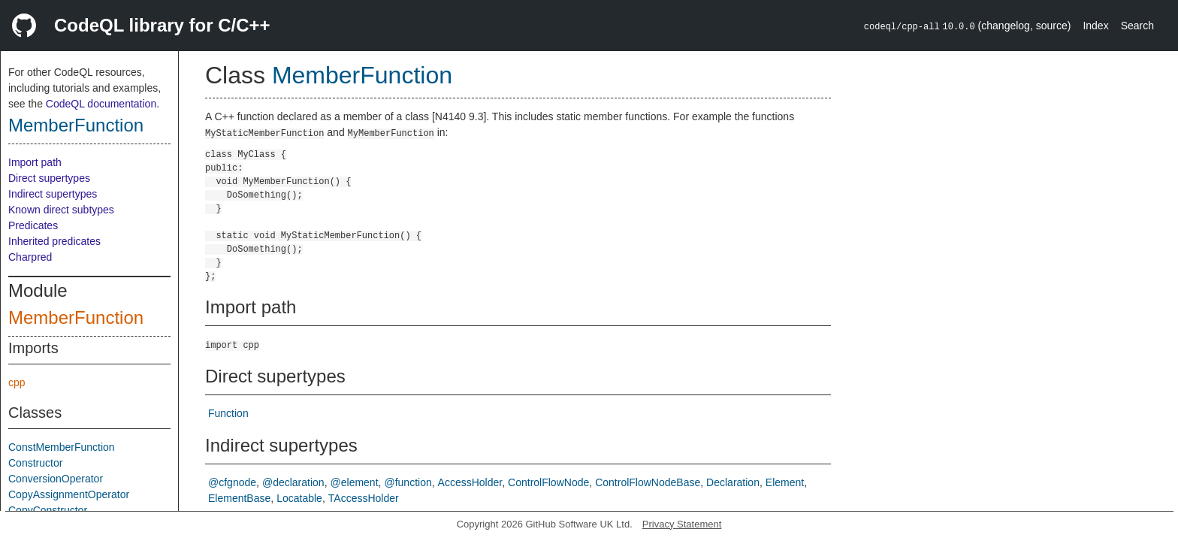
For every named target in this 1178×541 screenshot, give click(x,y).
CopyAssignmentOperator (68, 494)
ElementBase (239, 498)
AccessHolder (470, 482)
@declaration (293, 482)
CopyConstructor (47, 510)
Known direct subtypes (61, 210)
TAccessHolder (363, 498)
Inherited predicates (54, 241)
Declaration (733, 482)
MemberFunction (75, 125)
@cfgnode (232, 482)
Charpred (30, 257)
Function (228, 413)
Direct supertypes (49, 178)
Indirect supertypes (52, 194)
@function (407, 482)
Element (785, 482)
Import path (35, 162)
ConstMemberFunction (61, 447)
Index (1095, 26)
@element (355, 482)
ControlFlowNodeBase (647, 482)
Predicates (33, 225)
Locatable (299, 498)
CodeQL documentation (101, 104)
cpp (17, 382)
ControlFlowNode (548, 482)
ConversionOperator (55, 479)
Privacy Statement (682, 524)
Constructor (35, 463)
